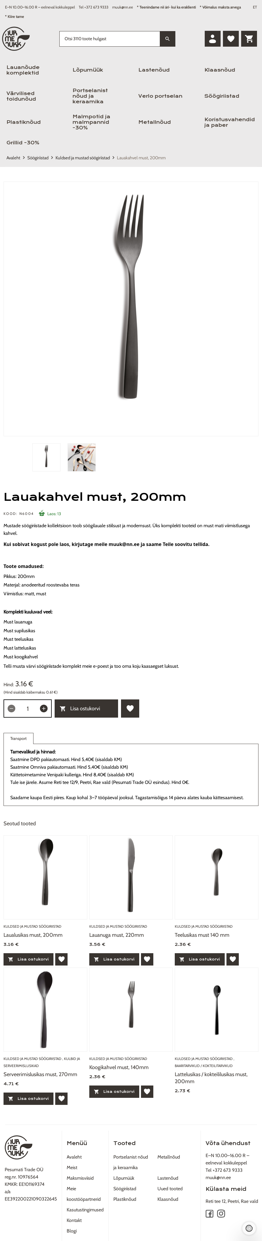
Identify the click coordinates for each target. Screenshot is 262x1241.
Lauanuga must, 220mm (116, 935)
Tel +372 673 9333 (93, 7)
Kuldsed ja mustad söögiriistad (83, 157)
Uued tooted (170, 1188)
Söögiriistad (221, 96)
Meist (72, 1167)
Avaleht (13, 157)
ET (255, 7)
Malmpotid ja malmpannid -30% (91, 122)
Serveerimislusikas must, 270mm (40, 1074)
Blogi (72, 1231)
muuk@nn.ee (122, 7)
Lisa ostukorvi (80, 708)
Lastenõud (154, 70)
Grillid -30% (22, 143)
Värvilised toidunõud (21, 96)
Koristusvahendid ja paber (229, 122)
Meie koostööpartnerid (84, 1194)
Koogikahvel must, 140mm (119, 1067)
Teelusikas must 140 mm (202, 935)
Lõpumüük (88, 70)
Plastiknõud (23, 122)
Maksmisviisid (80, 1178)
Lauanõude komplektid (23, 70)
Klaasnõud (219, 70)
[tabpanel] (131, 309)
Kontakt (74, 1220)
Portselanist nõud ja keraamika (90, 96)
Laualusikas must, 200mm (33, 935)
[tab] (46, 457)
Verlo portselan (160, 96)
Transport (18, 740)
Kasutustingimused (85, 1210)
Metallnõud (154, 122)
